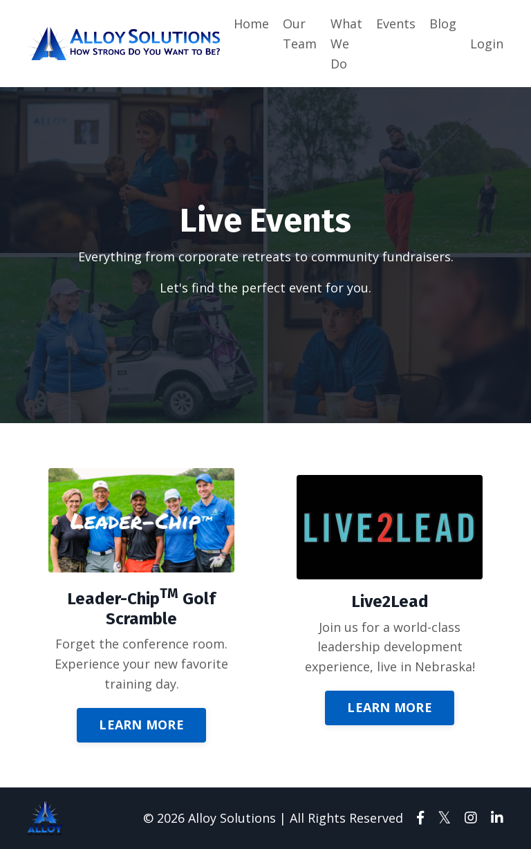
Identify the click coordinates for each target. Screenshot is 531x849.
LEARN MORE (141, 724)
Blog (442, 23)
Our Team (300, 33)
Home (251, 23)
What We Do (346, 43)
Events (396, 23)
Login (486, 43)
